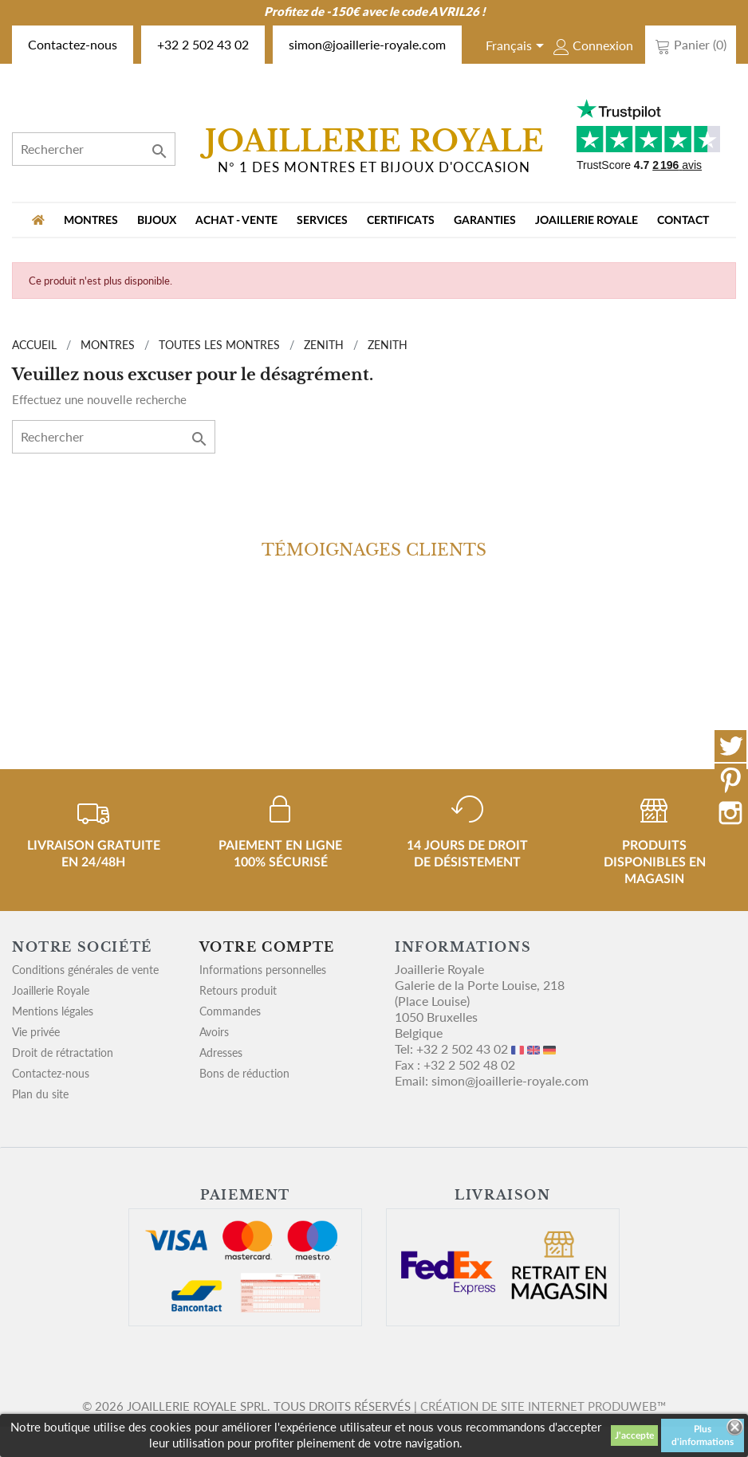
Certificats (401, 220)
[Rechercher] (93, 149)
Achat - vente (236, 220)
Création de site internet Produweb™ (543, 1406)
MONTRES (91, 220)
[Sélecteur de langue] (517, 47)
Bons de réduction (244, 1073)
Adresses (220, 1052)
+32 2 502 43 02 (203, 44)
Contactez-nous (72, 44)
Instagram (730, 813)
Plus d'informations (702, 1435)
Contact (683, 220)
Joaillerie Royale (586, 220)
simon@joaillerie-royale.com (367, 44)
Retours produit (238, 990)
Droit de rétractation (62, 1052)
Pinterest (730, 779)
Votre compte (267, 947)
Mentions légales (52, 1011)
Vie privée (36, 1032)
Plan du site (40, 1094)
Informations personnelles (262, 969)
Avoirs (214, 1032)
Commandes (230, 1011)
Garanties (485, 220)
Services (322, 220)
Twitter (730, 746)
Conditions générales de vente (85, 969)
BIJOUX (156, 220)
